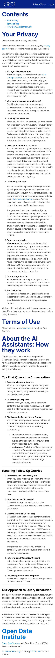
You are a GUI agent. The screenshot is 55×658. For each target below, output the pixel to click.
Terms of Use (13, 23)
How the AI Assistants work (19, 26)
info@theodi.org (12, 651)
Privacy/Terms (39, 4)
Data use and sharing (23, 199)
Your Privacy (12, 20)
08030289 (35, 651)
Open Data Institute (17, 633)
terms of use (25, 328)
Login (51, 4)
